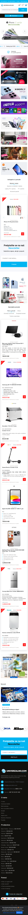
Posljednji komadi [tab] (20, 313)
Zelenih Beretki (5, 842)
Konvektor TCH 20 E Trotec (9, 426)
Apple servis (4, 815)
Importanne (4, 838)
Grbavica (3, 831)
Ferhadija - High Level (6, 845)
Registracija (24, 1)
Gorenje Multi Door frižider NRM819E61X (13, 591)
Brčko (2, 859)
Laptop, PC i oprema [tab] (10, 188)
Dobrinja (3, 833)
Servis (2, 813)
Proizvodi (14, 15)
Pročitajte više (6, 718)
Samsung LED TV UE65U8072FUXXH (11, 384)
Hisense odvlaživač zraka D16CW (11, 632)
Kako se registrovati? (7, 881)
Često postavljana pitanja (8, 886)
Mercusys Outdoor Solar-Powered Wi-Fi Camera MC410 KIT (12, 344)
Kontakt (3, 810)
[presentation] (3, 31)
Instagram (11, 1)
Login (18, 1)
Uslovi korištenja (6, 888)
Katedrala (3, 840)
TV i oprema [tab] (21, 188)
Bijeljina (3, 854)
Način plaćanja (4, 806)
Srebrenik (3, 868)
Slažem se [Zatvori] (19, 912)
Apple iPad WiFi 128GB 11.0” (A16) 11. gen (12, 508)
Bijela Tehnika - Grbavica (7, 828)
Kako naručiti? (5, 884)
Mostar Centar (4, 847)
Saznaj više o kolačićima (9, 912)
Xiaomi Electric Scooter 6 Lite (10, 467)
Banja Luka (3, 849)
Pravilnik (3, 820)
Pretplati (14, 757)
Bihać (2, 856)
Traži (22, 9)
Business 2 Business (6, 817)
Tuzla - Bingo (4, 870)
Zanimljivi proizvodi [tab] (9, 313)
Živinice (3, 872)
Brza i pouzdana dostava (7, 808)
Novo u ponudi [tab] (11, 310)
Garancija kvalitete (5, 804)
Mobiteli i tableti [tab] (14, 183)
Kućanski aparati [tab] (14, 191)
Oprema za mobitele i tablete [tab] (14, 186)
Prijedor (3, 866)
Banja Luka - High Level (7, 852)
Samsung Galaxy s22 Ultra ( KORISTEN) (11, 222)
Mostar (2, 863)
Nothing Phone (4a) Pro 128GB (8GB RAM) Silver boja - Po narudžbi (13, 550)
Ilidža (2, 835)
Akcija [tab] (19, 310)
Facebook (4, 1)
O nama (3, 801)
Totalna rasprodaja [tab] (15, 316)
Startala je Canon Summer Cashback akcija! (13, 710)
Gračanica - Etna (5, 861)
